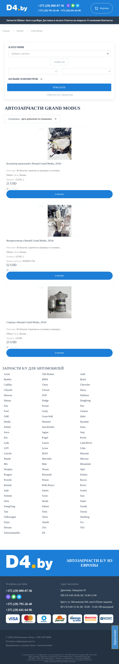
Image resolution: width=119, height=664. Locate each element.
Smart (83, 501)
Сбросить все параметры (60, 94)
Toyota (83, 511)
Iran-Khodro (48, 427)
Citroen (45, 390)
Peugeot (8, 474)
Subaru (45, 506)
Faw (6, 405)
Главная (6, 31)
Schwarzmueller (12, 532)
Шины (21, 20)
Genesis (84, 411)
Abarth (45, 522)
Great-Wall (47, 416)
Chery (45, 384)
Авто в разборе (33, 20)
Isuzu (83, 427)
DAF (44, 395)
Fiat (82, 405)
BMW (45, 379)
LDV (6, 448)
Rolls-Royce (48, 485)
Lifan (83, 448)
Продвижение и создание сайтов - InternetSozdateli (29, 645)
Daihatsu (84, 395)
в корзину (59, 194)
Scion (45, 495)
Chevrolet (85, 384)
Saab (6, 490)
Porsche (8, 480)
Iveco (6, 432)
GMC (6, 416)
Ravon (83, 480)
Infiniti (7, 427)
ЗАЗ (44, 527)
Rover (83, 485)
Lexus (45, 448)
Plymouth (47, 474)
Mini (44, 464)
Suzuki (83, 506)
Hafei (83, 416)
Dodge (45, 400)
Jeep (82, 432)
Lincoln (8, 453)
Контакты (107, 20)
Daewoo (8, 395)
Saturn (45, 490)
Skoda (45, 501)
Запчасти (11, 20)
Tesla (44, 511)
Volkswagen (10, 517)
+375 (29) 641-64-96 (70, 10)
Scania (83, 490)
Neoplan (8, 469)
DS (43, 532)
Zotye (7, 522)
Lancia (45, 443)
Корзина (102, 8)
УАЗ (82, 527)
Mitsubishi (85, 464)
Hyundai (84, 421)
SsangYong (9, 506)
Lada (6, 443)
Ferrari (45, 405)
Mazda (7, 458)
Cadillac (8, 384)
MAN (45, 453)
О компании (94, 20)
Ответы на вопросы (75, 20)
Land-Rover (86, 443)
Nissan (45, 469)
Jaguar (45, 432)
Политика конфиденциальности (20, 641)
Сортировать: (14, 119)
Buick (83, 379)
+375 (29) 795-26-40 (48, 10)
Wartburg (84, 517)
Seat (82, 495)
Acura (7, 374)
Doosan (7, 527)
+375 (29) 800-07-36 (51, 5)
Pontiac (84, 474)
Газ (82, 522)
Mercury (84, 458)
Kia (5, 437)
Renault (20, 31)
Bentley (8, 379)
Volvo (45, 517)
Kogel (45, 437)
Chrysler (8, 390)
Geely (45, 411)
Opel (82, 469)
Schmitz (8, 495)
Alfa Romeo (48, 374)
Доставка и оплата (53, 20)
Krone (83, 437)
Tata (6, 511)
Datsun (7, 400)
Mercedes (47, 458)
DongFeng (85, 400)
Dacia (83, 390)
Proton (45, 480)
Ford (6, 411)
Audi (82, 374)
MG (6, 464)
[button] (59, 53)
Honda (7, 421)
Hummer (46, 421)
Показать (59, 87)
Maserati (84, 453)
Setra (6, 501)
